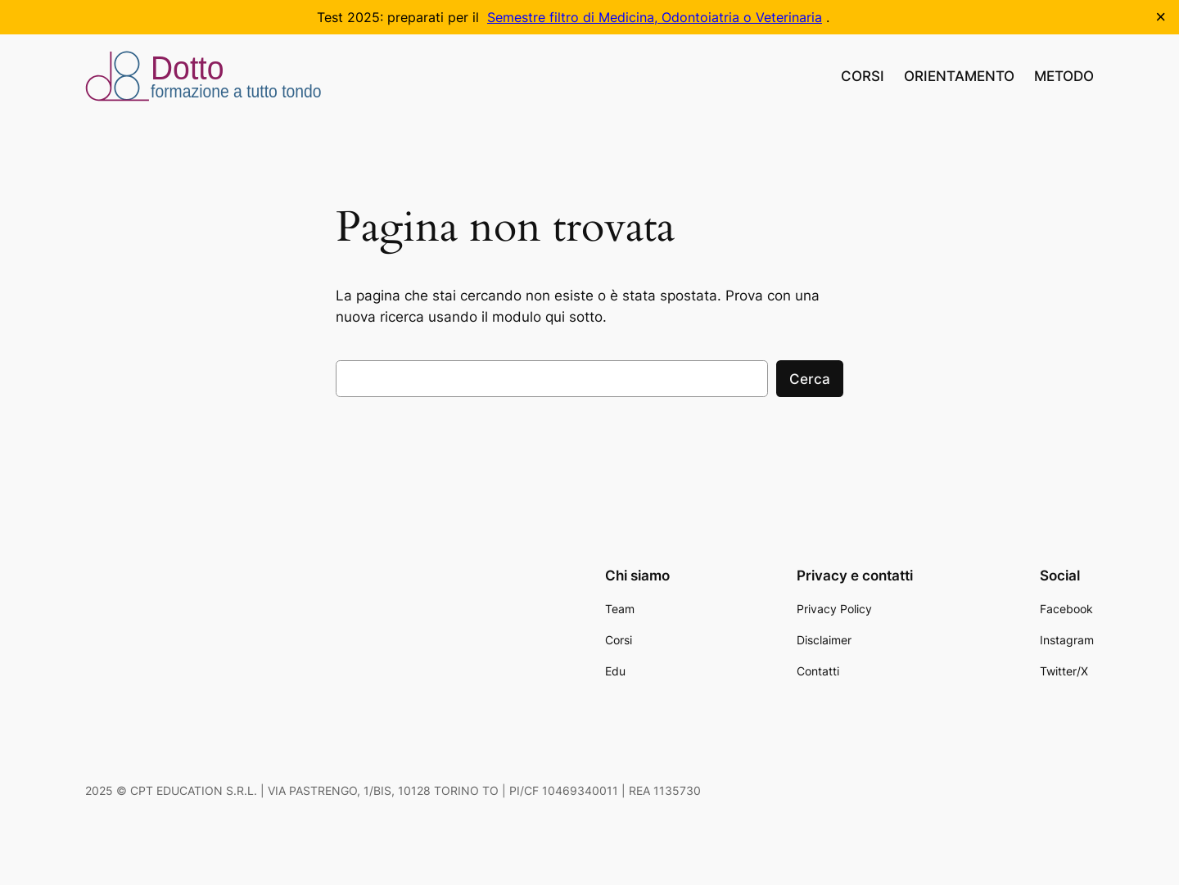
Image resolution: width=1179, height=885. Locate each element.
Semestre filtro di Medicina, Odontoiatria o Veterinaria (654, 17)
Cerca (809, 379)
